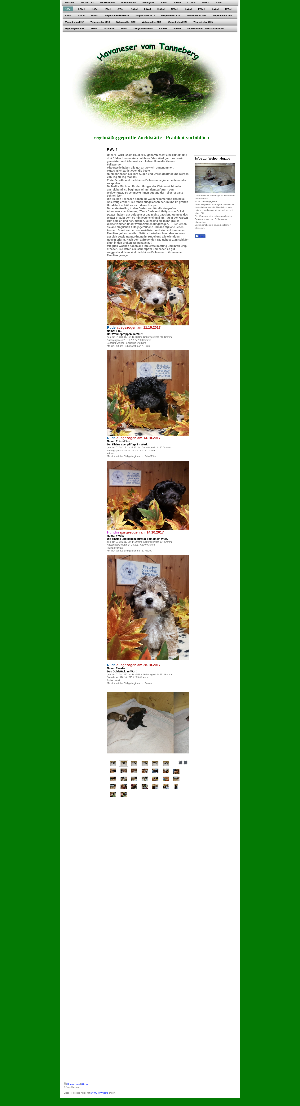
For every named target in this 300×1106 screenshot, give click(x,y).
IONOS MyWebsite (99, 1093)
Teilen (200, 236)
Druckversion (72, 1084)
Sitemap (85, 1084)
